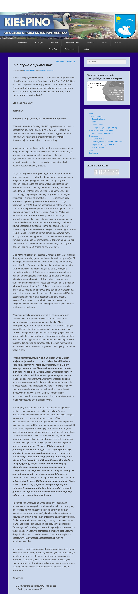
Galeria (90, 42)
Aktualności (22, 42)
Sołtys (94, 122)
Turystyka (39, 42)
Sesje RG (53, 49)
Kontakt (86, 49)
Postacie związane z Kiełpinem (101, 130)
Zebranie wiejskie (98, 119)
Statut (91, 113)
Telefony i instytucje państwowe (101, 133)
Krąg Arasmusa (98, 147)
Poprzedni (59, 61)
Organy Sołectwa (95, 116)
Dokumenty (70, 49)
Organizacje (93, 136)
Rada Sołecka (97, 125)
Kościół (118, 42)
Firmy (104, 42)
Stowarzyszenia (72, 42)
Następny (72, 61)
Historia (54, 42)
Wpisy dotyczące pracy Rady (106, 127)
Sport (91, 150)
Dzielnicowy (93, 153)
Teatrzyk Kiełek (98, 139)
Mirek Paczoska (47, 70)
